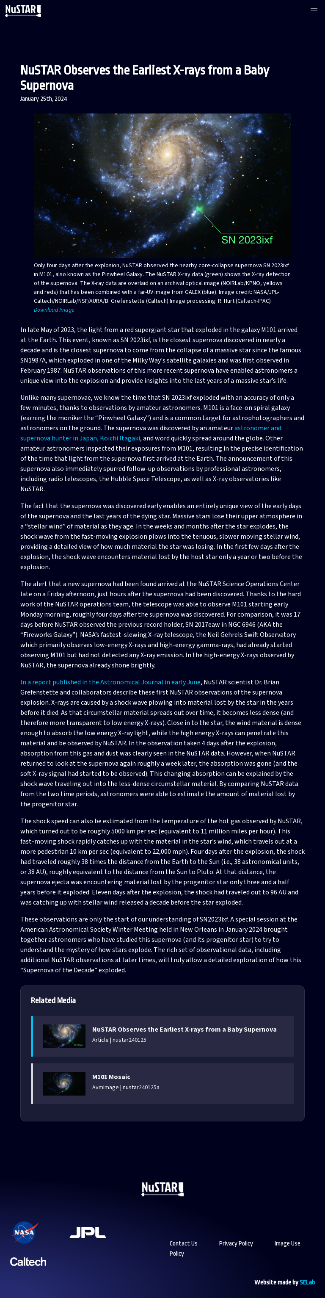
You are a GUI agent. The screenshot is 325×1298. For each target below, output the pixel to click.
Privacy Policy (236, 1243)
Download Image (54, 310)
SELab (307, 1282)
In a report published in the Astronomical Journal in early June (110, 682)
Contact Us (184, 1243)
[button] (314, 11)
